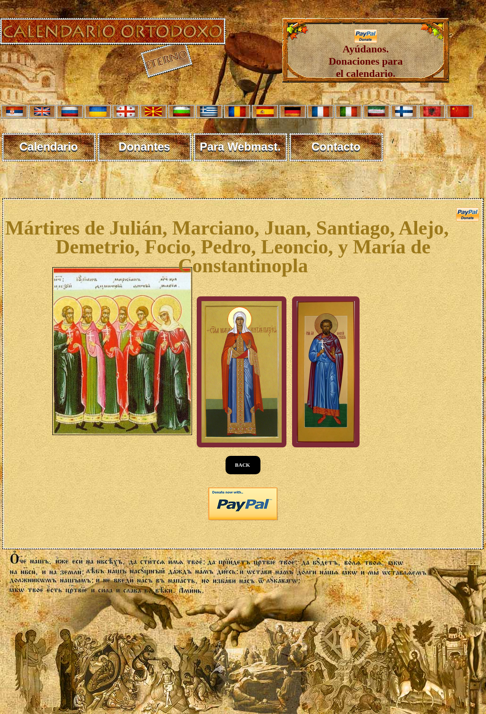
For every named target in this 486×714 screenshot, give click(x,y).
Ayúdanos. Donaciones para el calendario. (365, 56)
